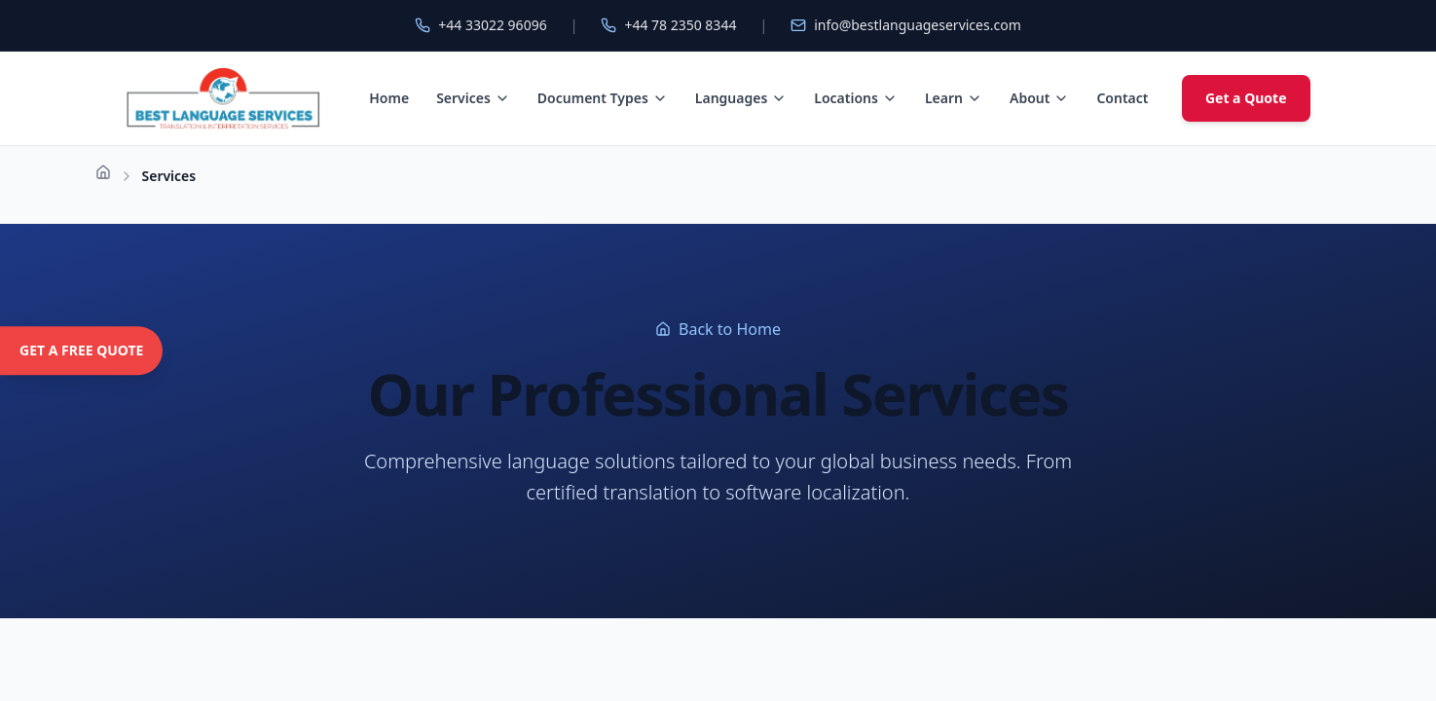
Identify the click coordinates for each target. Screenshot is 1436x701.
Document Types (602, 98)
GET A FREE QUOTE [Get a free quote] (81, 350)
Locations (856, 98)
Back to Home (718, 329)
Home (389, 98)
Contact (1122, 98)
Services (473, 98)
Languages (741, 98)
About (1039, 98)
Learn (953, 98)
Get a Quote (1246, 98)
